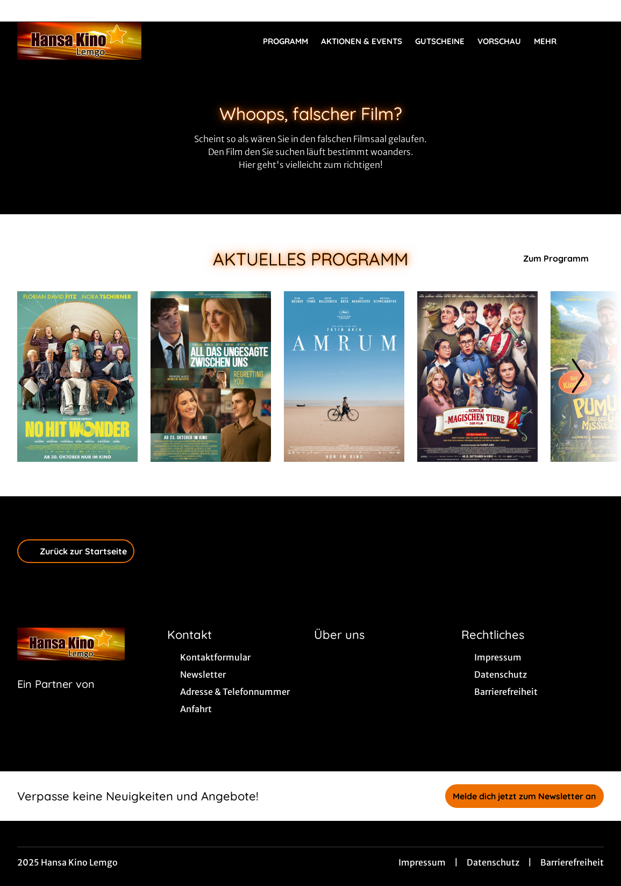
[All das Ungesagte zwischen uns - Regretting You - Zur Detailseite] (211, 376)
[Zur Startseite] (92, 41)
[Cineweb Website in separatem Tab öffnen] (56, 697)
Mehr (551, 41)
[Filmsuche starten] (593, 41)
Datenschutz (493, 862)
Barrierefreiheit (572, 862)
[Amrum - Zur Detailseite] (344, 376)
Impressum (422, 862)
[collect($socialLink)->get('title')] (19, 11)
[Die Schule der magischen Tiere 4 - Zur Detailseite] (477, 376)
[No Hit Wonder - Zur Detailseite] (77, 376)
